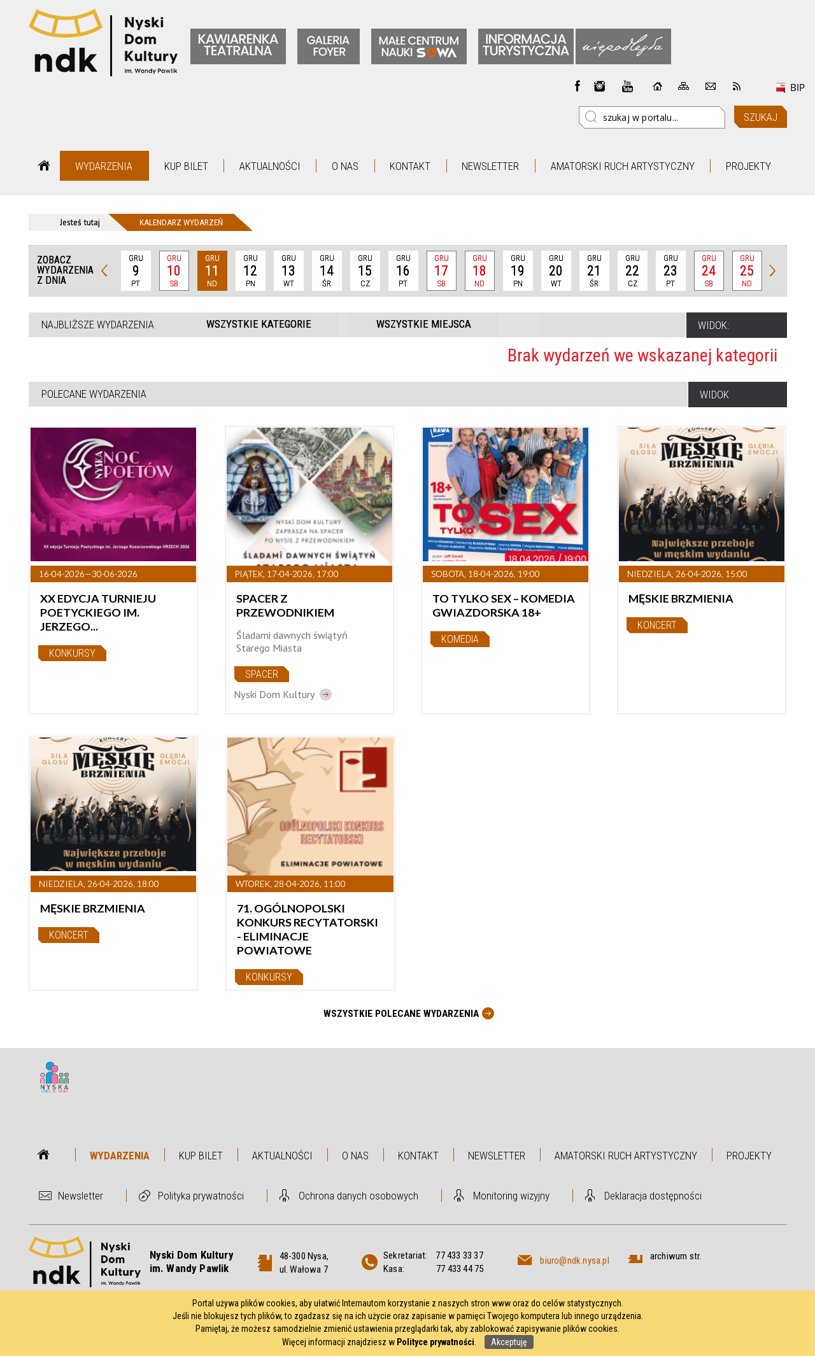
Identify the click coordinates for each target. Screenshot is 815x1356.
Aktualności (270, 166)
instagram (600, 86)
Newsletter (490, 166)
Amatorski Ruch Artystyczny (623, 166)
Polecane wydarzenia (93, 394)
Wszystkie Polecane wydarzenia (401, 1013)
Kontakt (410, 166)
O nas (345, 166)
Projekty (748, 166)
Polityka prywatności (201, 1195)
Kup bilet (186, 166)
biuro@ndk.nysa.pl (574, 1260)
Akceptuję (509, 1342)
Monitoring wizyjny (511, 1195)
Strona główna (44, 166)
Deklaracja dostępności (653, 1195)
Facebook (577, 86)
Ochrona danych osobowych (358, 1195)
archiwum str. (676, 1256)
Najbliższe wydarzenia (97, 324)
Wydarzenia (103, 166)
